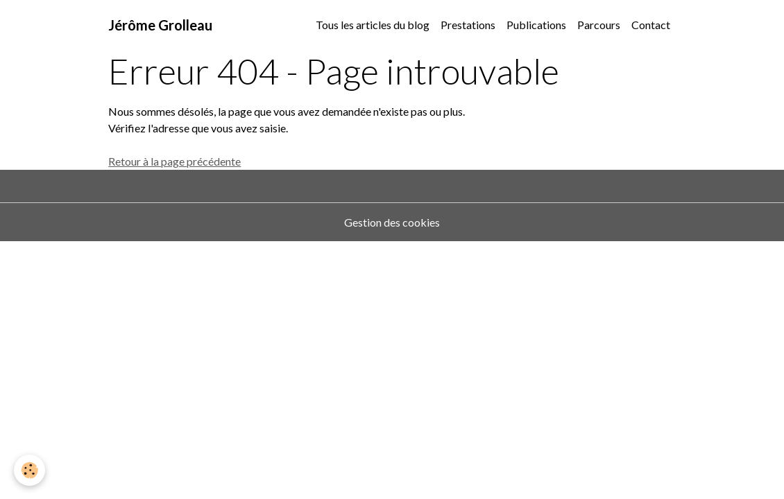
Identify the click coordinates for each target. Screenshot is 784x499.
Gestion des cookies (392, 222)
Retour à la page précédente (174, 161)
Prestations (468, 24)
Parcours (598, 24)
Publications (536, 24)
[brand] (160, 25)
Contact (650, 24)
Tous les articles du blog (372, 24)
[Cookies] (29, 470)
